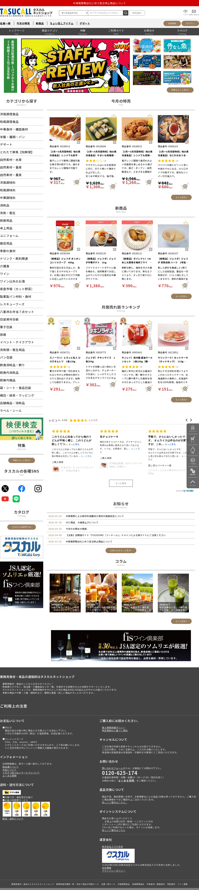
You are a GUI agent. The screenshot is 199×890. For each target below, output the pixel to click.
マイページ (192, 431)
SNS (21, 474)
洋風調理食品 (124, 874)
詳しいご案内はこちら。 (115, 792)
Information (121, 497)
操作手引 (193, 474)
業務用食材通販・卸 (65, 874)
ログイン (190, 23)
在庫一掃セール (108, 874)
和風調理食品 (138, 874)
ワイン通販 (183, 874)
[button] (186, 420)
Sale (121, 104)
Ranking (121, 310)
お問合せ (149, 30)
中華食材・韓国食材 (156, 874)
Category (22, 104)
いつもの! (193, 464)
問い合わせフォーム (112, 758)
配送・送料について (12, 809)
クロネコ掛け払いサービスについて (21, 763)
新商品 (40, 23)
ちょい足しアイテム (62, 23)
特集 (83, 30)
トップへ (193, 485)
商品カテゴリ (50, 30)
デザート (85, 23)
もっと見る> (181, 197)
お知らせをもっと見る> (121, 541)
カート (193, 442)
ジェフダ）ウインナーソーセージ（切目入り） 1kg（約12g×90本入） (98, 455)
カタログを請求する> (21, 527)
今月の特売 (23, 23)
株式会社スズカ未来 (112, 836)
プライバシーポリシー (113, 861)
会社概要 (106, 858)
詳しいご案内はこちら (113, 820)
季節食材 (171, 874)
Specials (21, 448)
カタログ (182, 30)
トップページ (17, 30)
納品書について (10, 757)
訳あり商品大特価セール (88, 874)
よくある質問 (9, 766)
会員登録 (172, 23)
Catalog (22, 515)
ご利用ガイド (116, 30)
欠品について (9, 760)
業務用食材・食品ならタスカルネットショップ (32, 874)
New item (121, 211)
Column (121, 555)
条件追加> (137, 13)
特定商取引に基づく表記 (115, 720)
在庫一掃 (5, 23)
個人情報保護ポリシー (113, 717)
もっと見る (121, 473)
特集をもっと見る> (180, 90)
